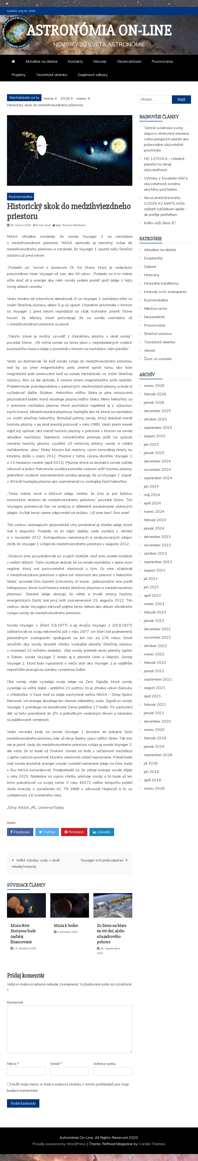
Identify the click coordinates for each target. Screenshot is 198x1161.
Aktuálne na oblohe (41, 61)
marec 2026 (154, 385)
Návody (100, 61)
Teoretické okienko (51, 74)
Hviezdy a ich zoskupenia (165, 291)
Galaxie (150, 266)
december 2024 (157, 461)
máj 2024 (152, 494)
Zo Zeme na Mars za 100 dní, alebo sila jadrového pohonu (111, 933)
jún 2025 (151, 444)
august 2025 (154, 436)
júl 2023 (150, 578)
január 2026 (154, 402)
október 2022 (155, 645)
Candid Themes (152, 1143)
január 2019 (154, 746)
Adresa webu (104, 1063)
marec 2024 (154, 511)
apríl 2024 (152, 503)
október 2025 (155, 419)
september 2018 (158, 754)
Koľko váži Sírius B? (160, 222)
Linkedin (102, 832)
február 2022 (155, 662)
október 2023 (155, 553)
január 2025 (154, 452)
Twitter (47, 832)
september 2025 (158, 427)
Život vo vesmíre (158, 358)
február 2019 (155, 738)
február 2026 (155, 394)
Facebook (20, 832)
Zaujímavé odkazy (93, 74)
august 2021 (154, 687)
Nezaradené (154, 316)
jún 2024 (151, 486)
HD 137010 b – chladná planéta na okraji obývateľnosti (164, 164)
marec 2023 (154, 603)
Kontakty (75, 61)
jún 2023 (151, 587)
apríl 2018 (152, 780)
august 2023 (154, 570)
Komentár (15, 1002)
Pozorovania (162, 61)
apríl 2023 (152, 595)
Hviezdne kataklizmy (161, 283)
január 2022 (154, 670)
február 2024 (155, 519)
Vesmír (149, 350)
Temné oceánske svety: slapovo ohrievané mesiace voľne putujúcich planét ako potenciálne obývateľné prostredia (166, 138)
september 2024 (158, 477)
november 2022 (157, 637)
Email (56, 1063)
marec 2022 (154, 654)
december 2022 (157, 629)
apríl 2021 (152, 696)
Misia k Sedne (66, 925)
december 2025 (157, 410)
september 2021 (158, 679)
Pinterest (74, 832)
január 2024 (154, 528)
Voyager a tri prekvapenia (102, 860)
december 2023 (157, 536)
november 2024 (157, 469)
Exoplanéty (153, 258)
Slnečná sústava (157, 333)
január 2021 (154, 712)
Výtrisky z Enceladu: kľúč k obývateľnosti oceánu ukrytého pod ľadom (166, 184)
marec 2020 (154, 729)
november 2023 (157, 545)
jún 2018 (151, 771)
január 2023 (154, 620)
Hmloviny (152, 274)
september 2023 (158, 561)
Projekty (19, 74)
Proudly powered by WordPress (59, 1143)
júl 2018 (150, 763)
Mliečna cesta (155, 308)
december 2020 (157, 721)
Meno (13, 1063)
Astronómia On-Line (99, 31)
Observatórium (129, 61)
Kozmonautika (20, 196)
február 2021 (155, 704)
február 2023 (155, 612)
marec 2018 (154, 788)
